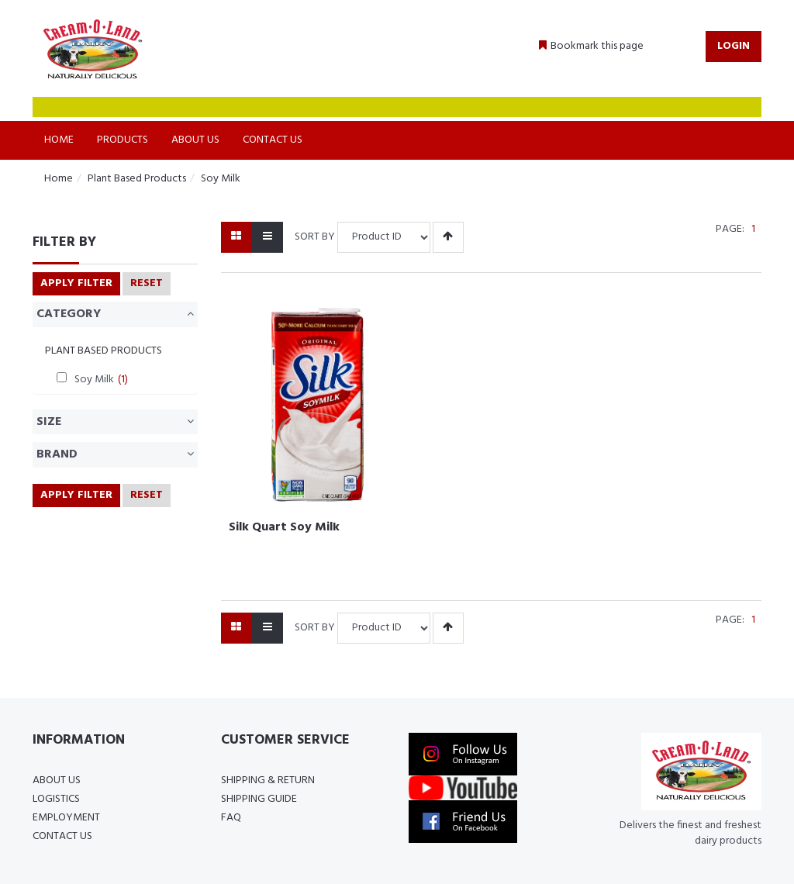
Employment (66, 818)
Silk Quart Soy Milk (284, 527)
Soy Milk (220, 179)
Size (115, 422)
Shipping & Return (268, 780)
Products (122, 140)
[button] (591, 46)
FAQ (231, 818)
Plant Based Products (137, 179)
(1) (123, 379)
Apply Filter (76, 283)
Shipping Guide (259, 799)
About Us (195, 140)
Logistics (56, 799)
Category (115, 314)
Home (59, 140)
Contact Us (272, 140)
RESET (146, 283)
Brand (115, 454)
